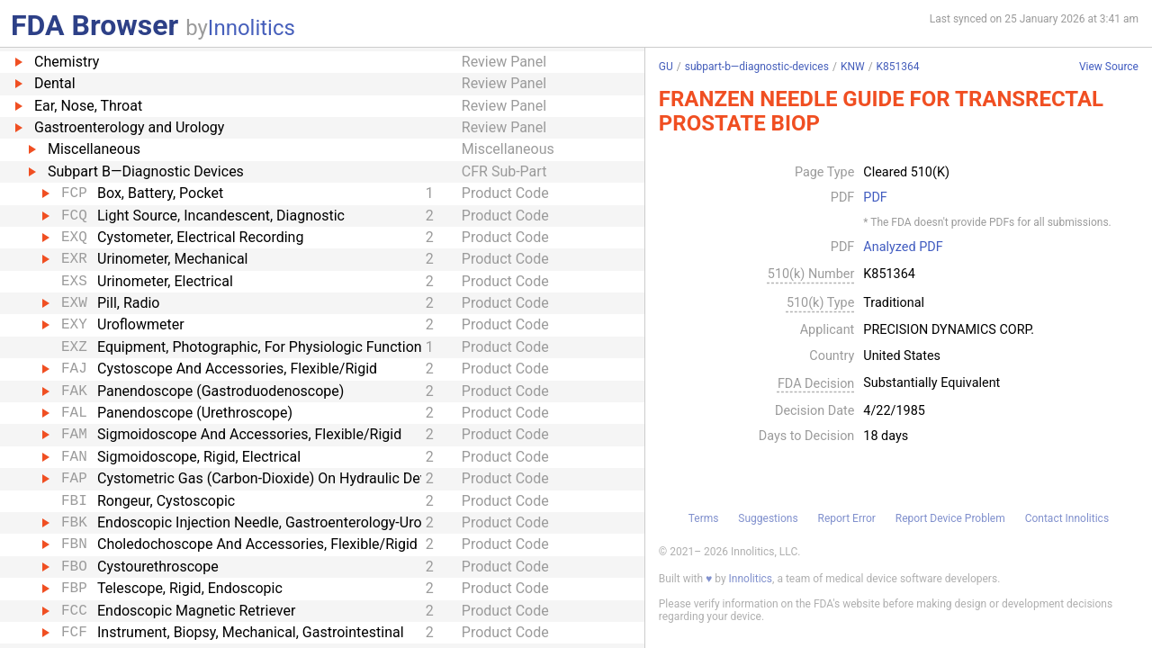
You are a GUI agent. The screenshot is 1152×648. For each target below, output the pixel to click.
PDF (874, 198)
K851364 (898, 66)
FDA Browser (94, 25)
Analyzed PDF (902, 247)
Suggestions (767, 518)
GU (666, 66)
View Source (1108, 67)
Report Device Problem (950, 518)
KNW (853, 66)
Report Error (846, 518)
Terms (703, 518)
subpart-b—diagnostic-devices (757, 66)
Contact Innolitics (1067, 518)
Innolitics (251, 27)
